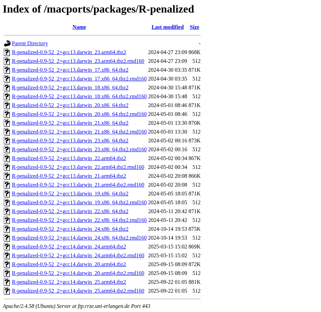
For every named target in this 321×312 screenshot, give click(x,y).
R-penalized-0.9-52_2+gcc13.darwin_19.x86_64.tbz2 (70, 193)
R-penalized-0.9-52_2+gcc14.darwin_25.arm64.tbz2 (69, 282)
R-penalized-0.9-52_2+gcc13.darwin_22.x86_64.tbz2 (70, 211)
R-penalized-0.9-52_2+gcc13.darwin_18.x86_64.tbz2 (70, 87)
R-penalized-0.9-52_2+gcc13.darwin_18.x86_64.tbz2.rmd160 (79, 96)
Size (194, 27)
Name (79, 27)
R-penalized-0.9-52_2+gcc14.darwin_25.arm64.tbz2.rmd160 (78, 291)
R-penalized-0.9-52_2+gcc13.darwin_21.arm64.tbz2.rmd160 (78, 185)
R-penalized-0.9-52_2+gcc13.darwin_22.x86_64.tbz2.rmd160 (79, 220)
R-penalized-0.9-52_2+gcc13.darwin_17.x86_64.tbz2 (70, 70)
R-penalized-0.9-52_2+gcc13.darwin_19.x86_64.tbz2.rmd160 (79, 202)
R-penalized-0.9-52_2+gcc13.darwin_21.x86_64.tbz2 (70, 123)
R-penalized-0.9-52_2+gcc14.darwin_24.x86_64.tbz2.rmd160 (79, 238)
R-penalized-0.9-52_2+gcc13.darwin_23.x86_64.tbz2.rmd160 (79, 149)
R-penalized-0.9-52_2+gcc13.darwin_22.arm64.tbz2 (69, 158)
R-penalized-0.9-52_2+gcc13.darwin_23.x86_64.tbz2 (70, 140)
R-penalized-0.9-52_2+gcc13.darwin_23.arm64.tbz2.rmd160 (78, 61)
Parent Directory (30, 43)
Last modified (167, 27)
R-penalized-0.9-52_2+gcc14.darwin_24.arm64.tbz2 (69, 246)
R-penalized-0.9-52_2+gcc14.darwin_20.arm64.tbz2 (69, 264)
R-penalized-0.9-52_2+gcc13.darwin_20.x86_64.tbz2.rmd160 (79, 114)
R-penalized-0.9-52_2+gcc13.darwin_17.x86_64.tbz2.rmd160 (79, 79)
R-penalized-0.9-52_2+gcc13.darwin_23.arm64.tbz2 (69, 52)
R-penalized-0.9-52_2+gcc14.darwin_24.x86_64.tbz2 (70, 229)
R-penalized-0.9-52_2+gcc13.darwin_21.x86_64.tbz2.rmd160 (79, 132)
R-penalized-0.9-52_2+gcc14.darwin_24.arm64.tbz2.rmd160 (78, 255)
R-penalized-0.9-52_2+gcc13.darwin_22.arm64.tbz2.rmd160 (78, 167)
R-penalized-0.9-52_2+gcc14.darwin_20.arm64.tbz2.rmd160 (78, 273)
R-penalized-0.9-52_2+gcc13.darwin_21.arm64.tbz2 (69, 176)
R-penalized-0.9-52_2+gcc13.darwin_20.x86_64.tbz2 (70, 105)
